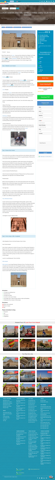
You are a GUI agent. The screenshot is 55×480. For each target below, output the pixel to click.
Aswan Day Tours (32, 401)
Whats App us (45, 156)
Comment (40, 133)
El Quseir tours (32, 407)
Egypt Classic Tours (33, 435)
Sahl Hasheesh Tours (33, 419)
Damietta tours (32, 404)
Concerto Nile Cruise (45, 425)
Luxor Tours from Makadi (26, 27)
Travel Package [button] (47, 3)
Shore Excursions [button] (36, 3)
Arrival (40, 111)
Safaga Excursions (33, 417)
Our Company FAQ (6, 417)
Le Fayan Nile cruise (45, 426)
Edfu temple (5, 261)
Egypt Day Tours (9, 27)
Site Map (4, 420)
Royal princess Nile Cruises (46, 406)
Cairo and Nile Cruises (33, 432)
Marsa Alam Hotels (45, 401)
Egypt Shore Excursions (8, 403)
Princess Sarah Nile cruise (46, 423)
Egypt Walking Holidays (33, 446)
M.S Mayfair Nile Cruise (46, 422)
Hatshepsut (14, 58)
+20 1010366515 (21, 472)
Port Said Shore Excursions (22, 432)
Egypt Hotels (6, 407)
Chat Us (51, 476)
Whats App (18, 470)
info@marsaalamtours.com (34, 469)
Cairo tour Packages (33, 441)
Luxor (13, 55)
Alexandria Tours (32, 400)
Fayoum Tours (32, 409)
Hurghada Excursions (33, 410)
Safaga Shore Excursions (22, 436)
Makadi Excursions (17, 27)
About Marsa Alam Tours (7, 412)
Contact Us (5, 419)
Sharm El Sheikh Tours (33, 420)
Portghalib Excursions (33, 416)
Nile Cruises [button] (42, 3)
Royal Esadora (44, 414)
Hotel (40, 129)
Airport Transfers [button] (30, 3)
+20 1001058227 (21, 469)
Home (21, 3)
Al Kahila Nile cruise (45, 428)
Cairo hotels (44, 400)
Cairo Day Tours (32, 403)
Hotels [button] (52, 3)
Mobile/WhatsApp (42, 125)
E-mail (40, 121)
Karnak (3, 58)
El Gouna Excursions (33, 406)
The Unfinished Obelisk (7, 198)
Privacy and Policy (6, 416)
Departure (40, 115)
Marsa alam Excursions (33, 414)
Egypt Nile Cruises (7, 404)
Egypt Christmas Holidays (34, 437)
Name (40, 107)
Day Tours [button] (24, 3)
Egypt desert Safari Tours (34, 434)
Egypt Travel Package (7, 406)
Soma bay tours (32, 422)
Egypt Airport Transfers (8, 401)
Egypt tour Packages (33, 445)
